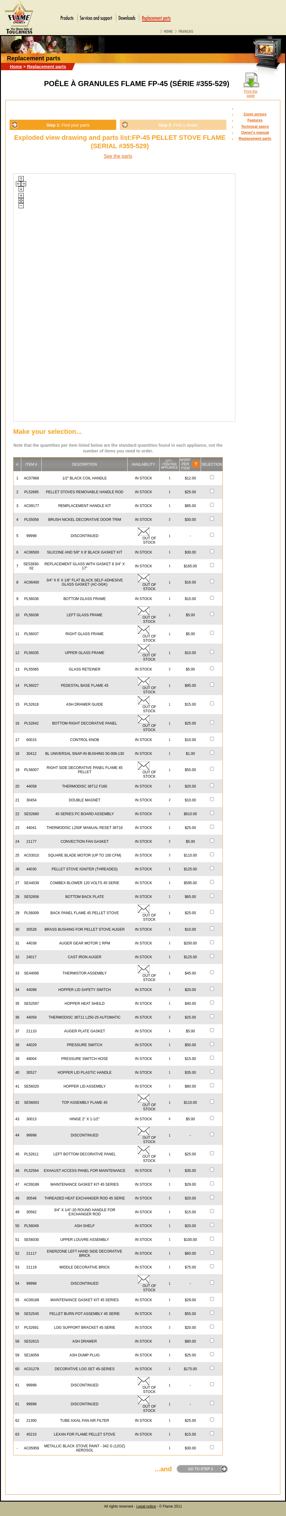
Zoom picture (255, 114)
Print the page (250, 93)
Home (16, 66)
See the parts (118, 156)
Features (255, 120)
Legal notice (146, 1506)
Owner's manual (255, 133)
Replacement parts (46, 66)
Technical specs (255, 127)
